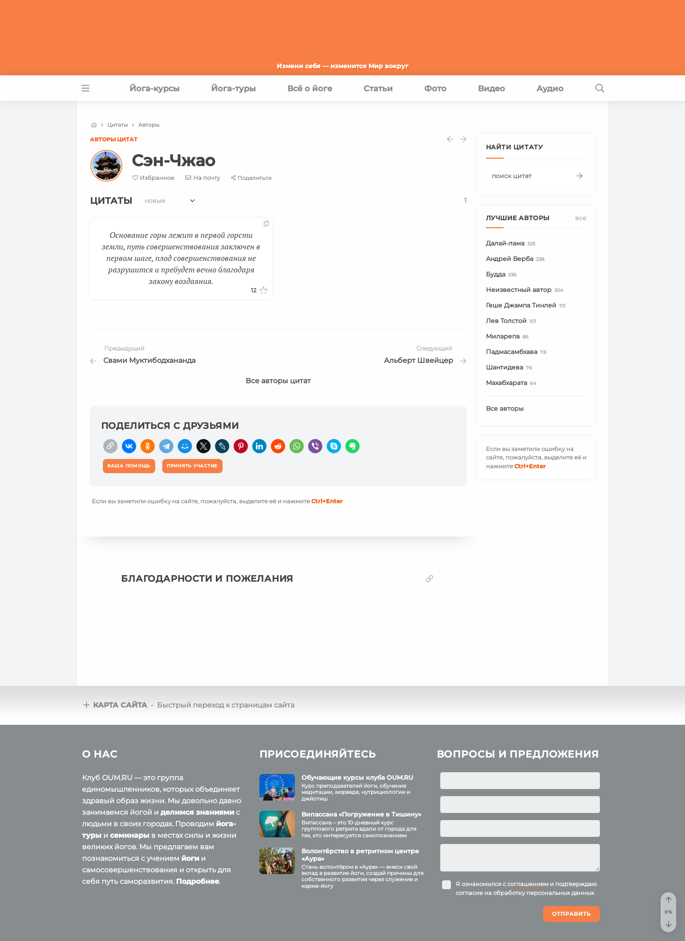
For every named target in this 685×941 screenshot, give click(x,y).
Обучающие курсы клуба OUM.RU (357, 778)
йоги (190, 858)
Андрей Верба (517, 259)
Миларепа (509, 336)
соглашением (527, 883)
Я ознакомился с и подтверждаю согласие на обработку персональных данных (526, 888)
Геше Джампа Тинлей (527, 305)
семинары (129, 835)
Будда (503, 274)
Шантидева (511, 367)
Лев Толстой (513, 321)
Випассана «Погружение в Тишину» (361, 814)
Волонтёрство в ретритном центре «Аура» (360, 855)
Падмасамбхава (518, 352)
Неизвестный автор (526, 290)
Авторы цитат (113, 139)
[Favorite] (154, 178)
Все (581, 218)
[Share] (251, 178)
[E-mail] (202, 177)
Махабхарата (513, 383)
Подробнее (197, 881)
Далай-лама (512, 243)
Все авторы (505, 408)
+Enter (327, 501)
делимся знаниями (197, 812)
